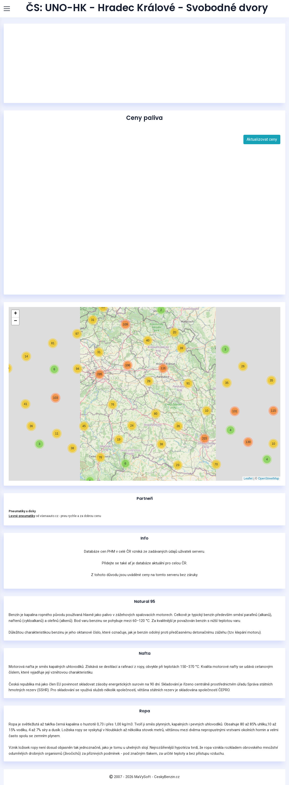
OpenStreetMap (268, 478)
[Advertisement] (144, 63)
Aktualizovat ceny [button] (262, 139)
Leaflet (248, 478)
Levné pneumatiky (22, 516)
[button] (261, 450)
